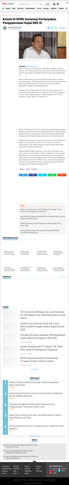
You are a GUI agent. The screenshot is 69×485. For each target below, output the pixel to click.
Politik (39, 8)
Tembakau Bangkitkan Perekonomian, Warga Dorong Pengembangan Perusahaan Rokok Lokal (31, 405)
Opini (14, 471)
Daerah (8, 8)
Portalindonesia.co (32, 66)
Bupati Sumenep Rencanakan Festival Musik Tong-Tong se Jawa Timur (21, 446)
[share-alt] (23, 175)
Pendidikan (28, 471)
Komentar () (62, 28)
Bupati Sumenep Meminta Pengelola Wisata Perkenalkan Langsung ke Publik (19, 452)
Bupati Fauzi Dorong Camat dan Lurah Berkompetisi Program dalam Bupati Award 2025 (42, 326)
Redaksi (24, 480)
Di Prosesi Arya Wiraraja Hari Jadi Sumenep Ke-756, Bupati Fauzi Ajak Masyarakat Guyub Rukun (42, 315)
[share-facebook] (48, 28)
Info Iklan (30, 480)
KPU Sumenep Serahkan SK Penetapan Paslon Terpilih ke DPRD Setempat (36, 427)
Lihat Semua (34, 369)
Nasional (46, 8)
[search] (30, 4)
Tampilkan (62, 276)
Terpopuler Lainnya (34, 436)
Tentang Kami (17, 480)
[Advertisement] (10, 59)
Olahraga (5, 471)
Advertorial (5, 466)
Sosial (15, 473)
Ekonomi (61, 8)
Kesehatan (16, 468)
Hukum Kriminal (30, 8)
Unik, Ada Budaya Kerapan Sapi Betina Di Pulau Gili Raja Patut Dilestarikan (21, 457)
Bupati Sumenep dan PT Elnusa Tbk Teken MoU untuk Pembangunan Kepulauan (41, 348)
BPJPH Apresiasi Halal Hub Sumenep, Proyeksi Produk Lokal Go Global (39, 359)
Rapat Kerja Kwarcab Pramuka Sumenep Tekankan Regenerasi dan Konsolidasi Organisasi (36, 394)
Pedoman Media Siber (49, 480)
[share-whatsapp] (56, 28)
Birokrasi (54, 8)
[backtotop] (34, 462)
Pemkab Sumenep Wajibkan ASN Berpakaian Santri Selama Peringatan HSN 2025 (43, 336)
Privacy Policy (38, 480)
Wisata (27, 473)
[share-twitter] (52, 28)
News (13, 8)
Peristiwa (20, 8)
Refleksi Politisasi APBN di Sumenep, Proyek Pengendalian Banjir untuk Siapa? (34, 383)
